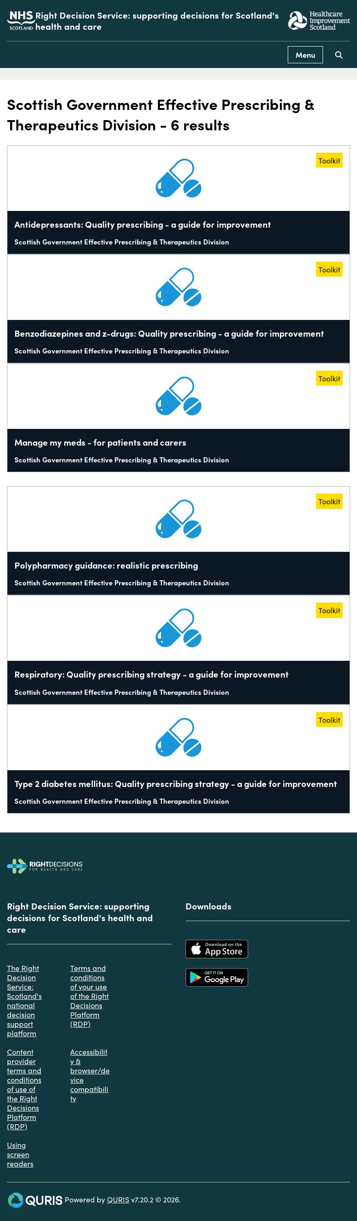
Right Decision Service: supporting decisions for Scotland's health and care (157, 20)
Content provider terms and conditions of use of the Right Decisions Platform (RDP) (24, 1089)
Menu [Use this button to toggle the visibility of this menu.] (305, 54)
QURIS (118, 1199)
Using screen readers (20, 1154)
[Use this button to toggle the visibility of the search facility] (339, 54)
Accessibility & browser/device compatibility (90, 1075)
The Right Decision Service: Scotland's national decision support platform (24, 1000)
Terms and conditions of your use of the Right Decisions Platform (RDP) (89, 995)
